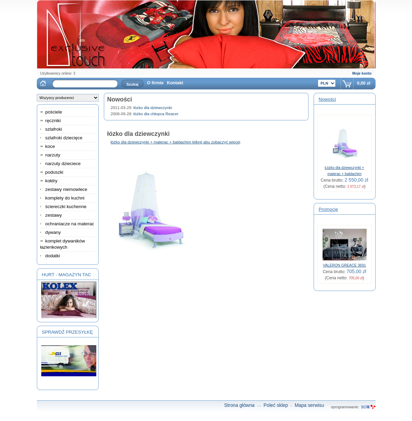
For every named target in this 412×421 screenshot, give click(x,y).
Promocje (328, 209)
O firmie (155, 82)
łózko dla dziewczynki (152, 107)
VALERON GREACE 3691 (344, 265)
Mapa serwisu (309, 405)
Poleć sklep (275, 405)
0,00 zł (363, 83)
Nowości (327, 99)
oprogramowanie (344, 407)
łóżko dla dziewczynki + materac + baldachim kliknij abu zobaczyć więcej (175, 142)
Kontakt (175, 82)
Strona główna (239, 405)
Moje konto (361, 73)
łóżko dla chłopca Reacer (155, 113)
